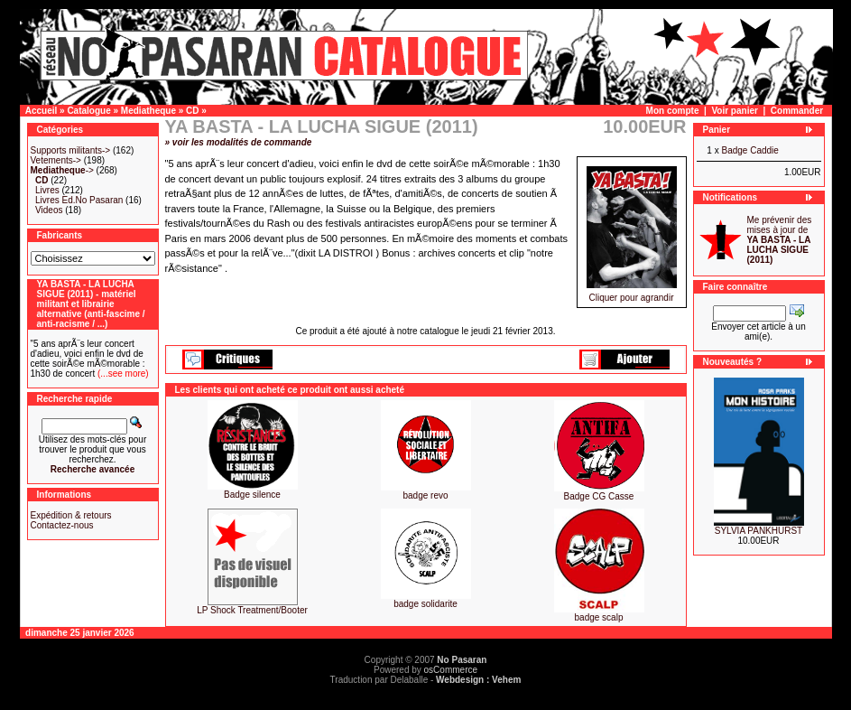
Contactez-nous (62, 525)
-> (62, 170)
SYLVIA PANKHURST (758, 531)
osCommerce (450, 670)
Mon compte (672, 111)
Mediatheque (148, 111)
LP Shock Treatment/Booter (252, 610)
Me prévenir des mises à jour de (779, 240)
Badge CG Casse (599, 496)
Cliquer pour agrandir (632, 294)
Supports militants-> (71, 150)
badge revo (425, 495)
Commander (797, 111)
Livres (47, 190)
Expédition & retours (71, 515)
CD (192, 111)
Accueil (41, 111)
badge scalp (599, 617)
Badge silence (252, 495)
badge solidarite (425, 604)
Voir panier (734, 111)
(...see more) (121, 373)
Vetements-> (56, 160)
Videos (48, 210)
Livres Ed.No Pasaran (79, 200)
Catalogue (88, 111)
